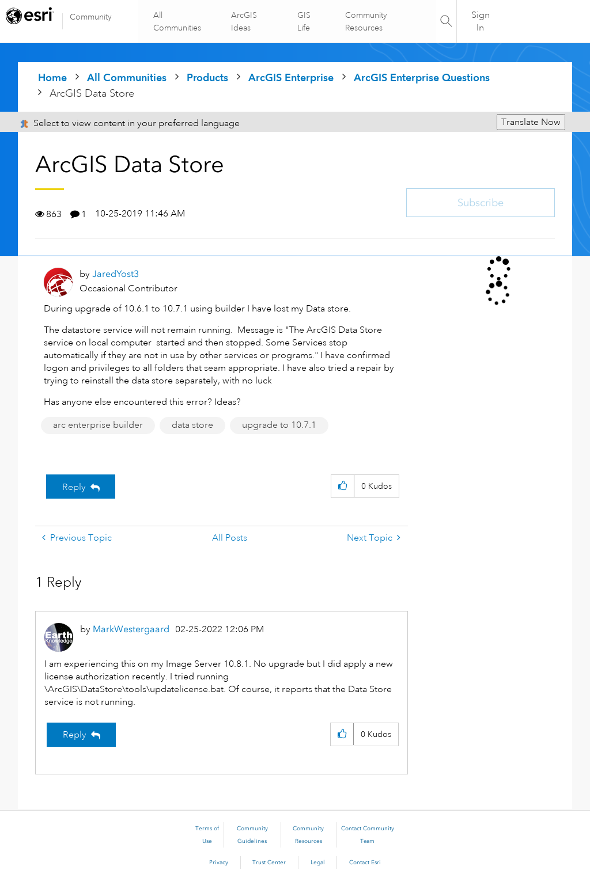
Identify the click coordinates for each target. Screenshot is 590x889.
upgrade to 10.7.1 (279, 425)
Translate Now (531, 122)
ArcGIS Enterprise (291, 77)
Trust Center (269, 862)
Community (91, 17)
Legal (318, 862)
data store (192, 425)
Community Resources (366, 21)
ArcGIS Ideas (245, 21)
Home (52, 77)
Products (207, 77)
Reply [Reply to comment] (74, 734)
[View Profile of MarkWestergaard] (131, 629)
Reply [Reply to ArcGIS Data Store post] (74, 487)
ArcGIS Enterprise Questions (422, 77)
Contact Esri (365, 862)
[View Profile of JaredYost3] (115, 273)
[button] (342, 486)
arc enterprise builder (98, 425)
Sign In (480, 21)
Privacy (218, 862)
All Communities (179, 21)
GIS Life (304, 21)
